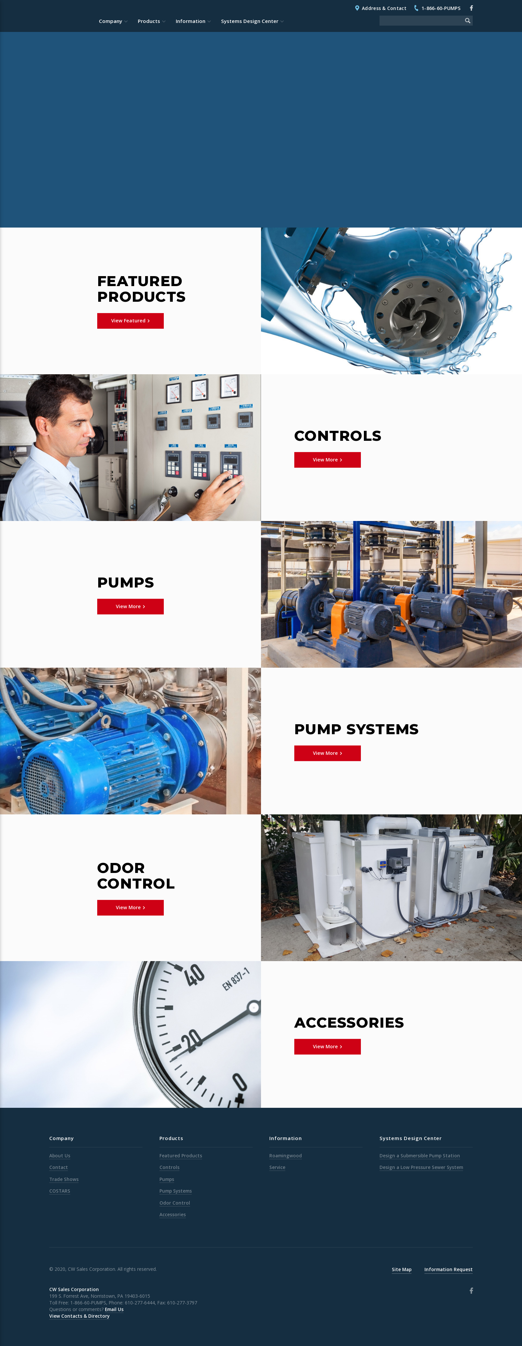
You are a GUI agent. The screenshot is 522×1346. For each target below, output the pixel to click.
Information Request (448, 1269)
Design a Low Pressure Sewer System (421, 1167)
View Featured (128, 320)
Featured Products (180, 1155)
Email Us (114, 1309)
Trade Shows (64, 1179)
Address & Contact (384, 8)
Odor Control (174, 1203)
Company (110, 21)
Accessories (172, 1214)
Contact (58, 1167)
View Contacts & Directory (79, 1316)
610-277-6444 (140, 1302)
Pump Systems (175, 1191)
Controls (169, 1167)
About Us (59, 1155)
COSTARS (59, 1191)
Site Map (401, 1269)
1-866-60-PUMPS (440, 8)
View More (325, 459)
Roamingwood (285, 1155)
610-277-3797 (182, 1302)
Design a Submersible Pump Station (420, 1155)
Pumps (166, 1179)
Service (277, 1167)
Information (190, 21)
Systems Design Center (249, 21)
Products (149, 21)
